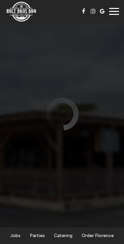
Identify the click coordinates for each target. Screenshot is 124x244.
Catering (63, 235)
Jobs (15, 235)
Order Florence (98, 235)
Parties (37, 235)
